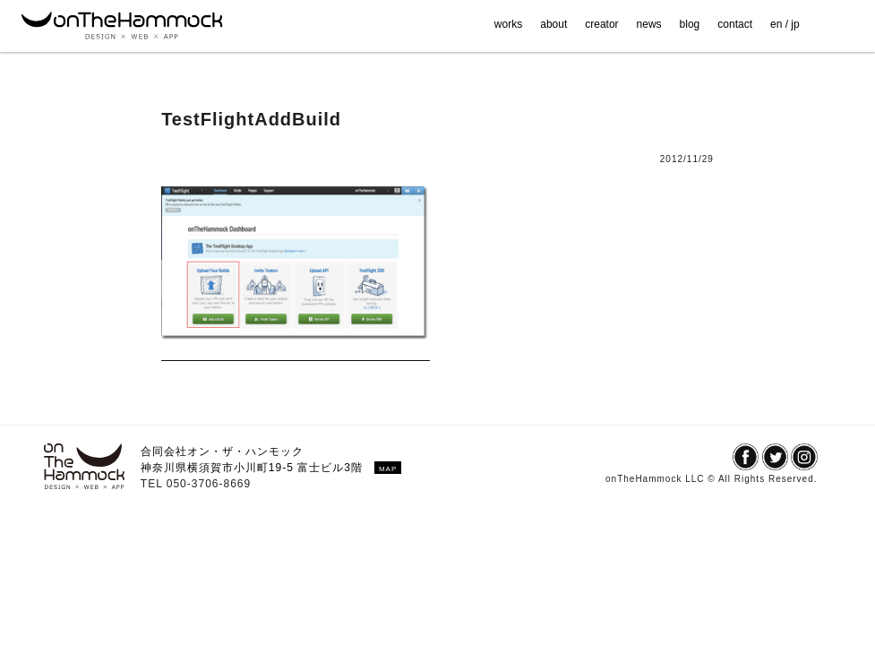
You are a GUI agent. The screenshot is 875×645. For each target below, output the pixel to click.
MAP (388, 469)
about (553, 24)
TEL (154, 483)
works (508, 24)
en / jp (785, 24)
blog (690, 24)
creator (601, 24)
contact (734, 24)
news (649, 24)
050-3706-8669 (209, 483)
